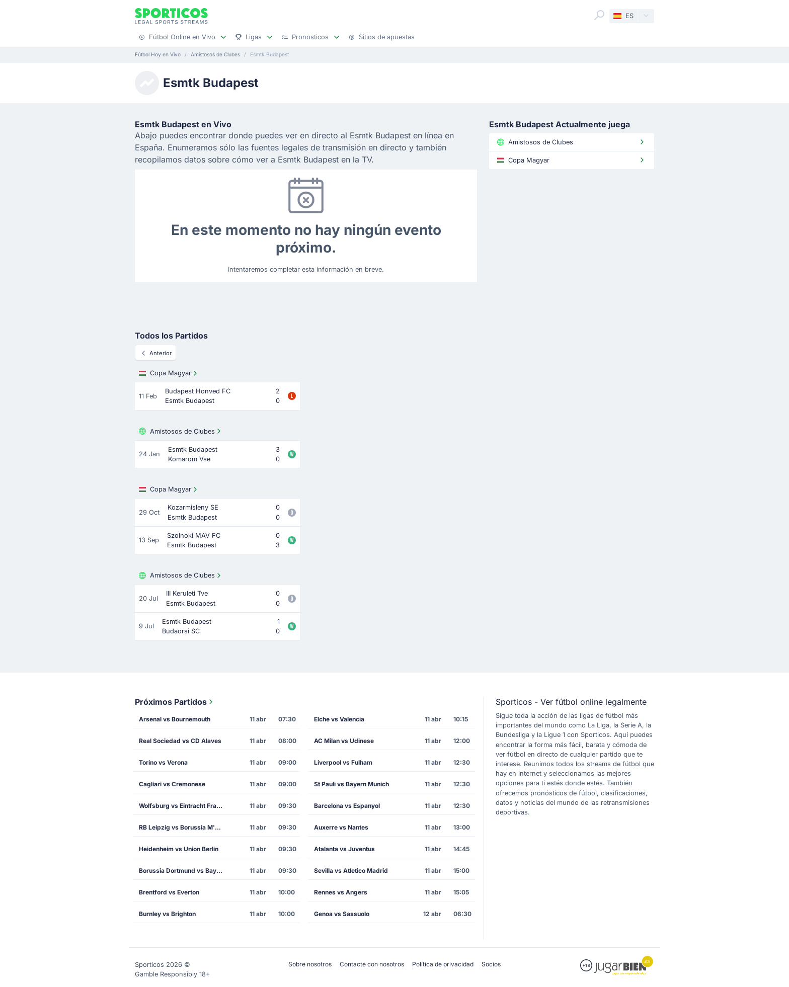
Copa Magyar (169, 373)
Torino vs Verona (163, 762)
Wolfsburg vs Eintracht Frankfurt (184, 805)
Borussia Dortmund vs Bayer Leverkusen (184, 870)
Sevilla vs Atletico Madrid (351, 870)
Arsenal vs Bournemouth (174, 719)
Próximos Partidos (175, 702)
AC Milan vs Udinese (344, 741)
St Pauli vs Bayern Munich (351, 784)
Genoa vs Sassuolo (341, 914)
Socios (491, 964)
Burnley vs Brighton (167, 914)
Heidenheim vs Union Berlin (178, 849)
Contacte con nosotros (372, 964)
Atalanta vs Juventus (344, 849)
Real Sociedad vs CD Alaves (180, 741)
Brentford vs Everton (169, 892)
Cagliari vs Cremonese (172, 784)
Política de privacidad (443, 964)
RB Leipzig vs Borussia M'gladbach (184, 827)
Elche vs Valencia (339, 719)
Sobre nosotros (310, 964)
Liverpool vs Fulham (343, 762)
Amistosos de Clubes (181, 431)
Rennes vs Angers (340, 892)
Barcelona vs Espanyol (347, 805)
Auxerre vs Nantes (341, 827)
